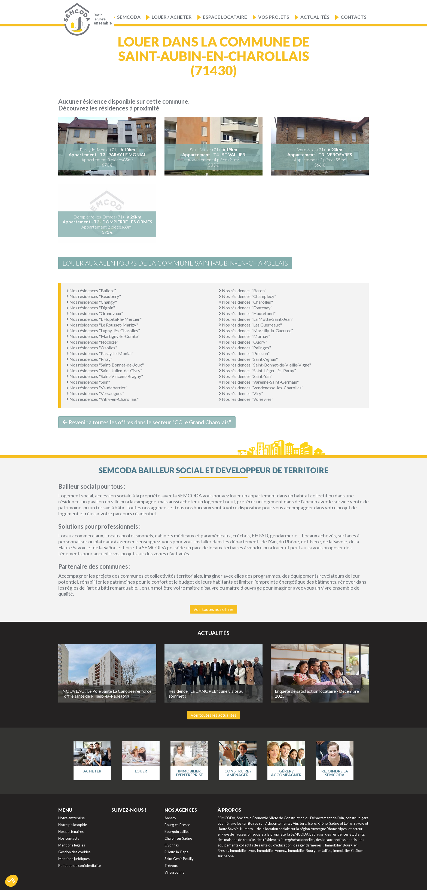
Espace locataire (225, 17)
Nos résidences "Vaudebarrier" (96, 387)
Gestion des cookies (74, 852)
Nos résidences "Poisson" (244, 353)
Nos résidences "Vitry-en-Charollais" (102, 399)
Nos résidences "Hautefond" (247, 313)
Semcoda (129, 17)
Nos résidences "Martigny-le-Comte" (102, 336)
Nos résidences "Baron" (242, 290)
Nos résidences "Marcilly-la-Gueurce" (256, 330)
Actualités (315, 17)
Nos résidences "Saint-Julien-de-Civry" (104, 370)
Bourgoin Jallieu (177, 831)
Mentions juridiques (74, 859)
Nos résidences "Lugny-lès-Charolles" (103, 330)
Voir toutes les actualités (213, 714)
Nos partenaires (71, 831)
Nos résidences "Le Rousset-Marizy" (102, 324)
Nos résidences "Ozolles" (91, 347)
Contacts (354, 17)
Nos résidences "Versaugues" (95, 393)
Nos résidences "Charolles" (246, 301)
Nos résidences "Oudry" (243, 341)
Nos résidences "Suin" (88, 381)
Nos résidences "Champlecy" (247, 296)
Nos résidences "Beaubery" (93, 296)
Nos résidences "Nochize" (92, 341)
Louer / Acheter (172, 17)
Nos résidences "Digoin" (90, 307)
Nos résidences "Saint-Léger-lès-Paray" (257, 370)
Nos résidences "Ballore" (91, 290)
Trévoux (171, 865)
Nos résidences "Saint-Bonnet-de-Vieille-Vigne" (265, 364)
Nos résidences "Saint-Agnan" (248, 359)
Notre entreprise (71, 818)
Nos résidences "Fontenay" (245, 307)
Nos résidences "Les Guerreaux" (250, 324)
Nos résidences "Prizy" (89, 359)
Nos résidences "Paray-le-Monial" (99, 353)
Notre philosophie (72, 825)
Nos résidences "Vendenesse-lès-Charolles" (261, 387)
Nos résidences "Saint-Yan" (245, 376)
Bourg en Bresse (177, 825)
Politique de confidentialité (79, 865)
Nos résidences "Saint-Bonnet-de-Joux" (105, 364)
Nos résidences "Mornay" (244, 336)
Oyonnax (171, 845)
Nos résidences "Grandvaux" (94, 313)
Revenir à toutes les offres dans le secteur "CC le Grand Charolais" (147, 422)
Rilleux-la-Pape (176, 852)
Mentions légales (71, 845)
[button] (11, 880)
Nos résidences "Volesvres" (246, 399)
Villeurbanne (174, 872)
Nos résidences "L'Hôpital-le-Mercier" (104, 319)
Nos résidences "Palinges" (245, 347)
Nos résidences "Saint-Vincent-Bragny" (104, 376)
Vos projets (273, 17)
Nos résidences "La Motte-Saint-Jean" (256, 319)
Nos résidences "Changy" (91, 301)
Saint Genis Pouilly (179, 859)
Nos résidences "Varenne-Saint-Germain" (259, 381)
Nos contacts (68, 838)
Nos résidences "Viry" (241, 393)
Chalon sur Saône (178, 838)
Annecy (170, 818)
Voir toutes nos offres (213, 609)
